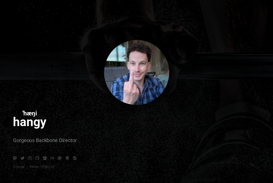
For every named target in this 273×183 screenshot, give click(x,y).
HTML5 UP (47, 167)
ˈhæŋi (29, 113)
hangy (20, 167)
